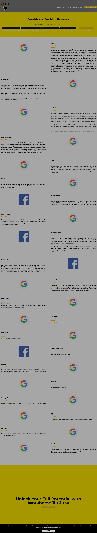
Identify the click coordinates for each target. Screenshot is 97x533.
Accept (48, 530)
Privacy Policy (52, 527)
